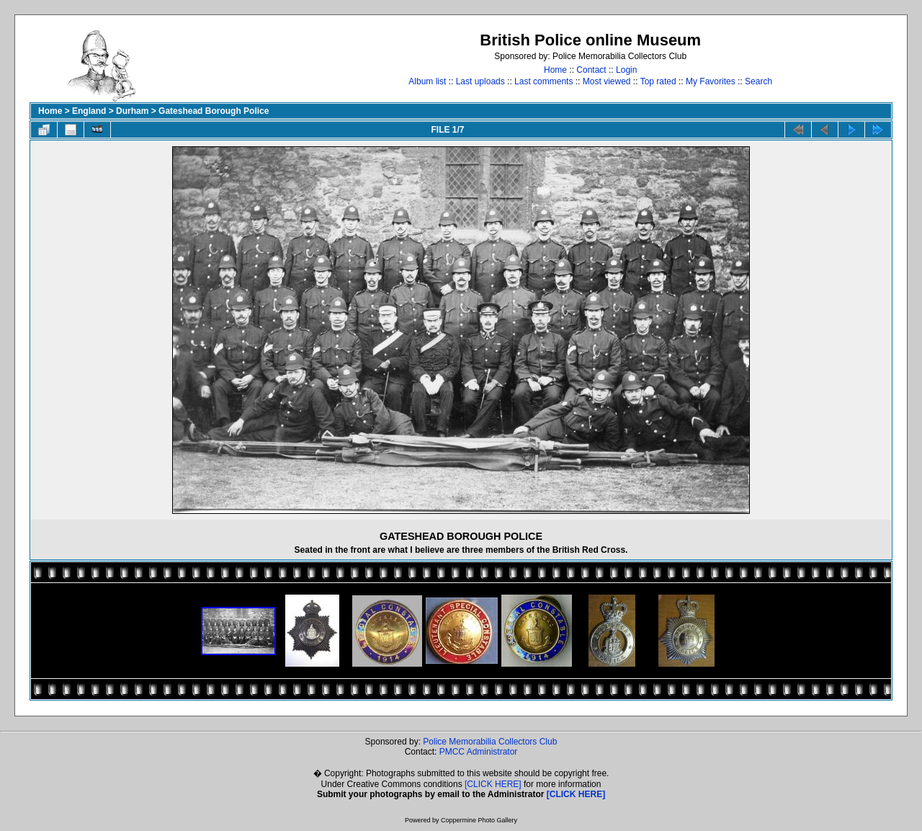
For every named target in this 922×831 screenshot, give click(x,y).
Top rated (658, 81)
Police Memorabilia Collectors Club (490, 742)
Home (555, 70)
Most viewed (607, 81)
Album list (427, 81)
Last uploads (480, 81)
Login (626, 70)
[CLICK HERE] (493, 784)
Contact (591, 70)
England (89, 111)
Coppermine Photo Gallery (479, 820)
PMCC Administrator (478, 752)
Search (758, 81)
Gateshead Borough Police (213, 111)
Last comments (543, 81)
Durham (132, 111)
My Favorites (710, 81)
